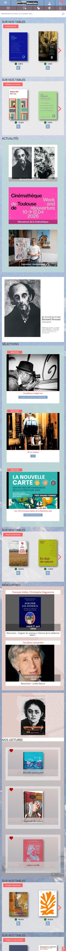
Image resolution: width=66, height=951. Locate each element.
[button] (59, 50)
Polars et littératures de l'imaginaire (33, 397)
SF (33, 456)
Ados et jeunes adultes (33, 514)
